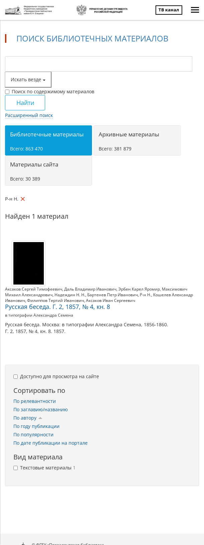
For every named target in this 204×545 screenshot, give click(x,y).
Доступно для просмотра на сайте (56, 376)
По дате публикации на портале (50, 443)
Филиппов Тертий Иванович (55, 300)
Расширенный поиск (29, 115)
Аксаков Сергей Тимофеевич (33, 289)
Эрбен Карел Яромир (139, 289)
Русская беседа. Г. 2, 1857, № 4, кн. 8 (57, 307)
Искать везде (28, 79)
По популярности (33, 434)
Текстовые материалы (44, 467)
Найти (25, 103)
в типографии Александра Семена (39, 315)
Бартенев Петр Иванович (112, 295)
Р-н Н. (145, 295)
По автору (27, 418)
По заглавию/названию (40, 409)
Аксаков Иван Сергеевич (110, 300)
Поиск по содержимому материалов (49, 91)
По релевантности (34, 401)
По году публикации (36, 426)
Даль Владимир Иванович (90, 289)
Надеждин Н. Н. (70, 295)
